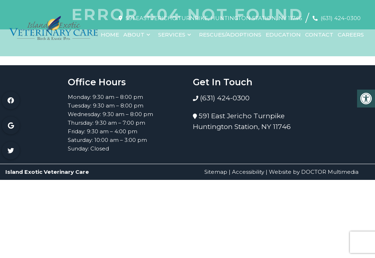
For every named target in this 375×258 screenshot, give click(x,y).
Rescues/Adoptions (230, 31)
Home (110, 31)
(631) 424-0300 (341, 14)
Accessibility (248, 171)
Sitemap (215, 171)
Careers (351, 31)
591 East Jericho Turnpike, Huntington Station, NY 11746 (213, 14)
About (133, 31)
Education (283, 31)
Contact (319, 31)
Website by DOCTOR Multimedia (314, 171)
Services (171, 31)
